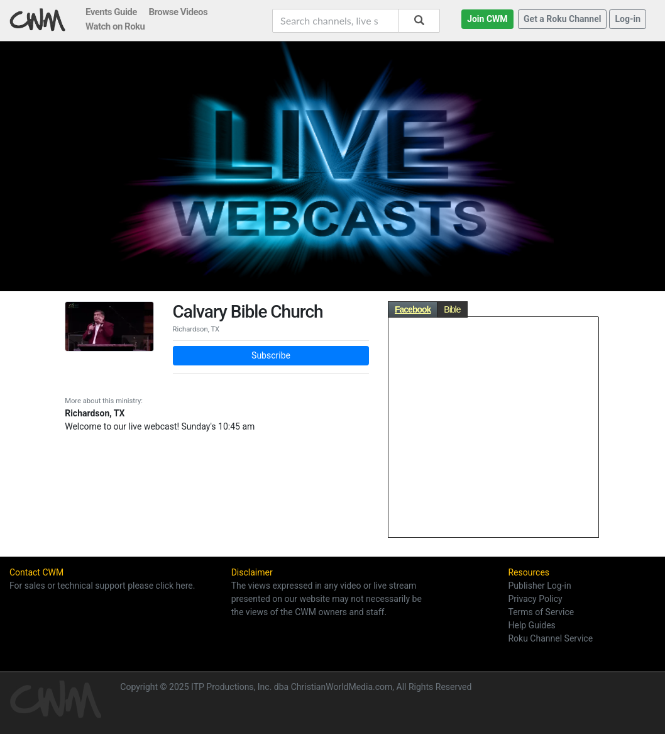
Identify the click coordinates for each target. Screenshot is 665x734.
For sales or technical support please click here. (102, 586)
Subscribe (270, 355)
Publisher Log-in (539, 586)
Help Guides (531, 625)
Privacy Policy (535, 599)
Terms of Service (541, 612)
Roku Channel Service (550, 638)
